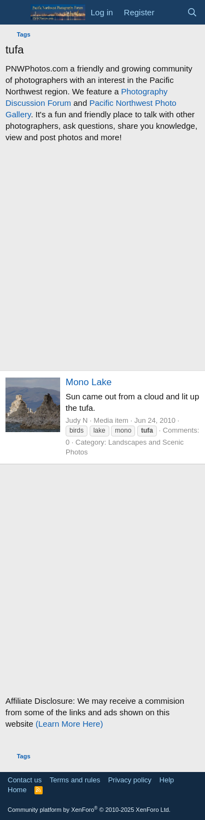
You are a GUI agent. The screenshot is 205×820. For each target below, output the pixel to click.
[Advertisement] (102, 256)
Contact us (25, 780)
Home (17, 790)
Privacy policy (129, 780)
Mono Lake (89, 382)
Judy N (76, 420)
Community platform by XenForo (89, 809)
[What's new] (170, 12)
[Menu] (15, 12)
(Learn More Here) (69, 723)
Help (167, 780)
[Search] (192, 12)
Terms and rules (75, 780)
